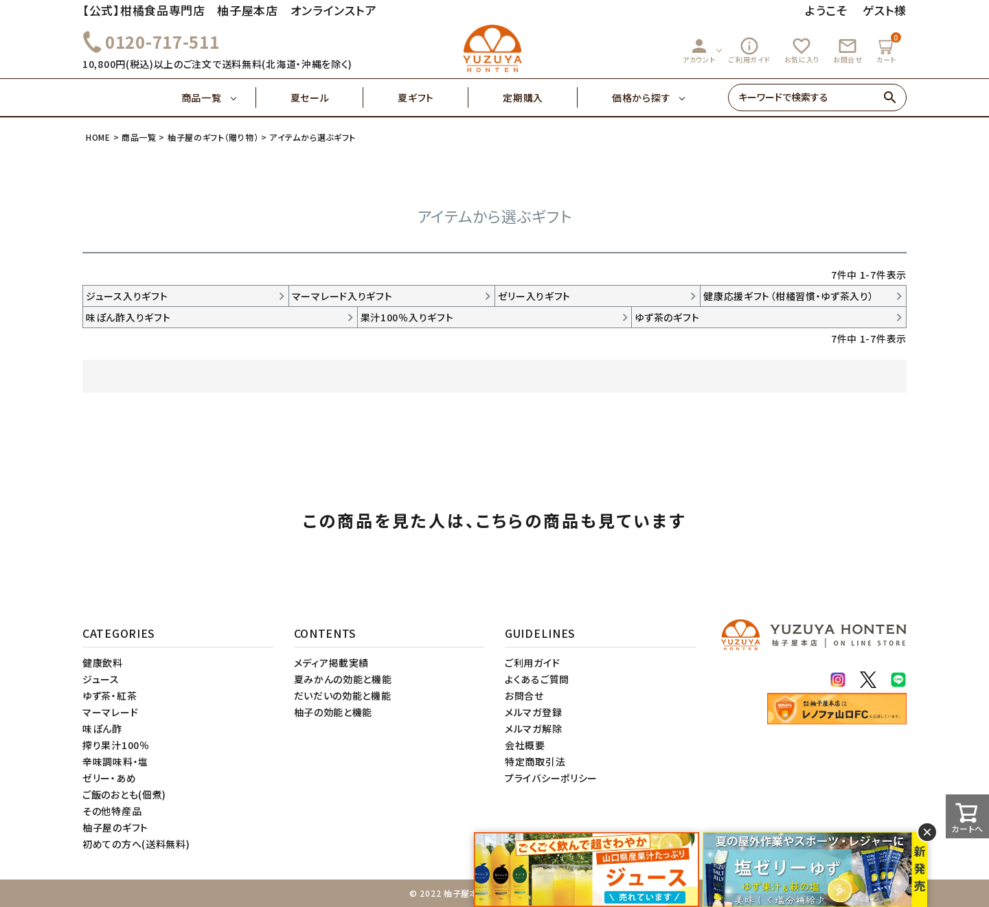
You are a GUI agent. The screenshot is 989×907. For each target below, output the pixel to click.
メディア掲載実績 (332, 662)
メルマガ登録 (533, 712)
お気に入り (802, 50)
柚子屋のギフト (115, 827)
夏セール (327, 97)
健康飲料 (102, 662)
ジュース (101, 679)
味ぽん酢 (102, 728)
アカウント (699, 50)
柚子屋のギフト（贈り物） (213, 137)
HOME (98, 137)
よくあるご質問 (537, 679)
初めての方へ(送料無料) (136, 844)
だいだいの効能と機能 (342, 695)
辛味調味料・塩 (115, 761)
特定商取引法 (535, 761)
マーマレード (110, 712)
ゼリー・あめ (109, 778)
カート (888, 48)
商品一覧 (218, 97)
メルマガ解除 (533, 728)
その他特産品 (111, 811)
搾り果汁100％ (116, 745)
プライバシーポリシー (551, 778)
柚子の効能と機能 (333, 712)
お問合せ (848, 50)
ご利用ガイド (749, 50)
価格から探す (641, 97)
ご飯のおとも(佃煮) (124, 794)
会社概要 (525, 745)
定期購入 (540, 97)
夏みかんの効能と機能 (343, 679)
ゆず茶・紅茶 (109, 695)
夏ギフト (433, 97)
